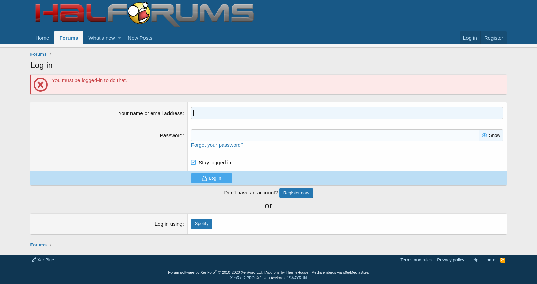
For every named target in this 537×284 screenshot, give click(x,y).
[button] (119, 37)
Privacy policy (450, 259)
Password (171, 135)
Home (42, 38)
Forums (68, 38)
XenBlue (43, 259)
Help (473, 259)
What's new (101, 38)
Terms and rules (416, 259)
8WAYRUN (297, 278)
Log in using (169, 224)
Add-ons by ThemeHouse (287, 272)
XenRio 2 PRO (242, 278)
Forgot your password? (217, 145)
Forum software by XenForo (215, 272)
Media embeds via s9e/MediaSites (340, 272)
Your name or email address (150, 113)
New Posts (140, 38)
